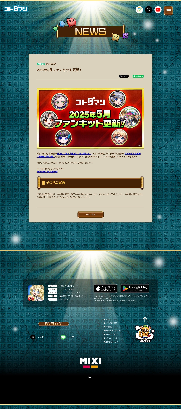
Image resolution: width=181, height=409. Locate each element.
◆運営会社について (111, 342)
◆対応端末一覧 (109, 334)
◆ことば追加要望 (110, 323)
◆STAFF (107, 319)
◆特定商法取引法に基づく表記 (115, 330)
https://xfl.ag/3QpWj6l (47, 171)
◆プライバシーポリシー (113, 338)
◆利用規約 (108, 327)
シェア (40, 337)
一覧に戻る (90, 214)
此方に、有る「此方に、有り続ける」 (74, 153)
